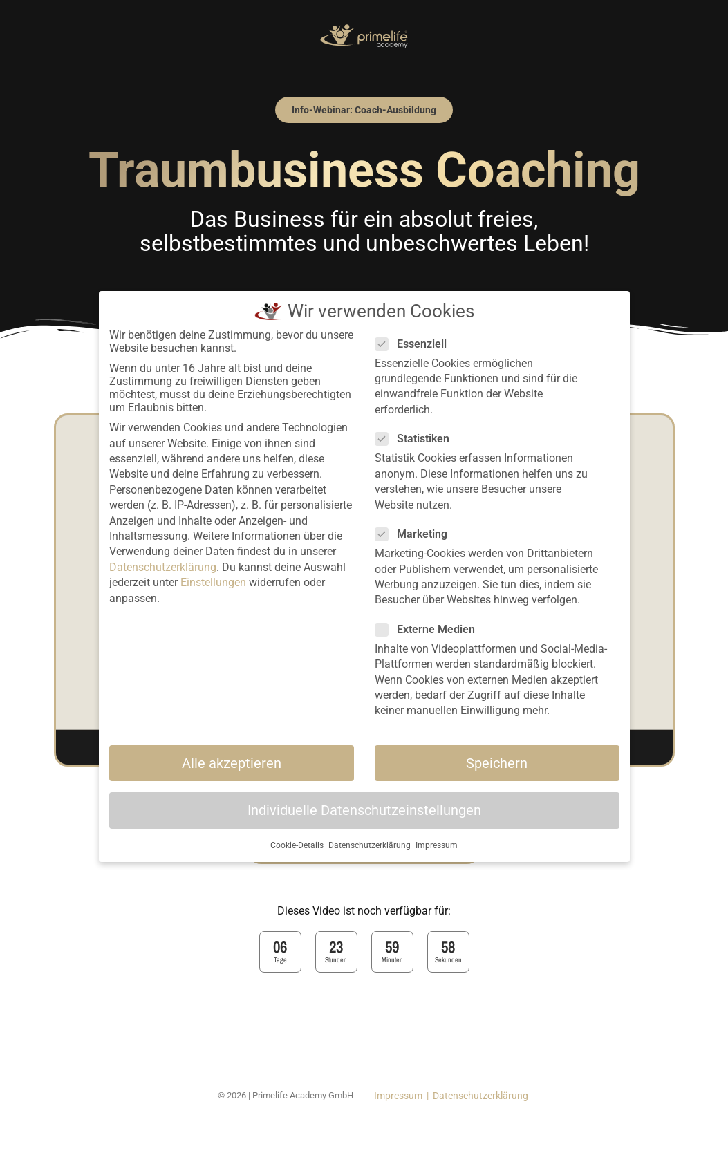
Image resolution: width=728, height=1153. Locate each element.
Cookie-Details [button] (297, 845)
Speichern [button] (497, 763)
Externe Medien (429, 629)
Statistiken (416, 438)
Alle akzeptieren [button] (231, 763)
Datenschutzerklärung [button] (369, 845)
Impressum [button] (437, 845)
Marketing (415, 534)
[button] (364, 110)
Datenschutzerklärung (480, 1095)
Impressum (398, 1095)
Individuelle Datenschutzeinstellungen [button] (364, 810)
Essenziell (415, 343)
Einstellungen (213, 582)
